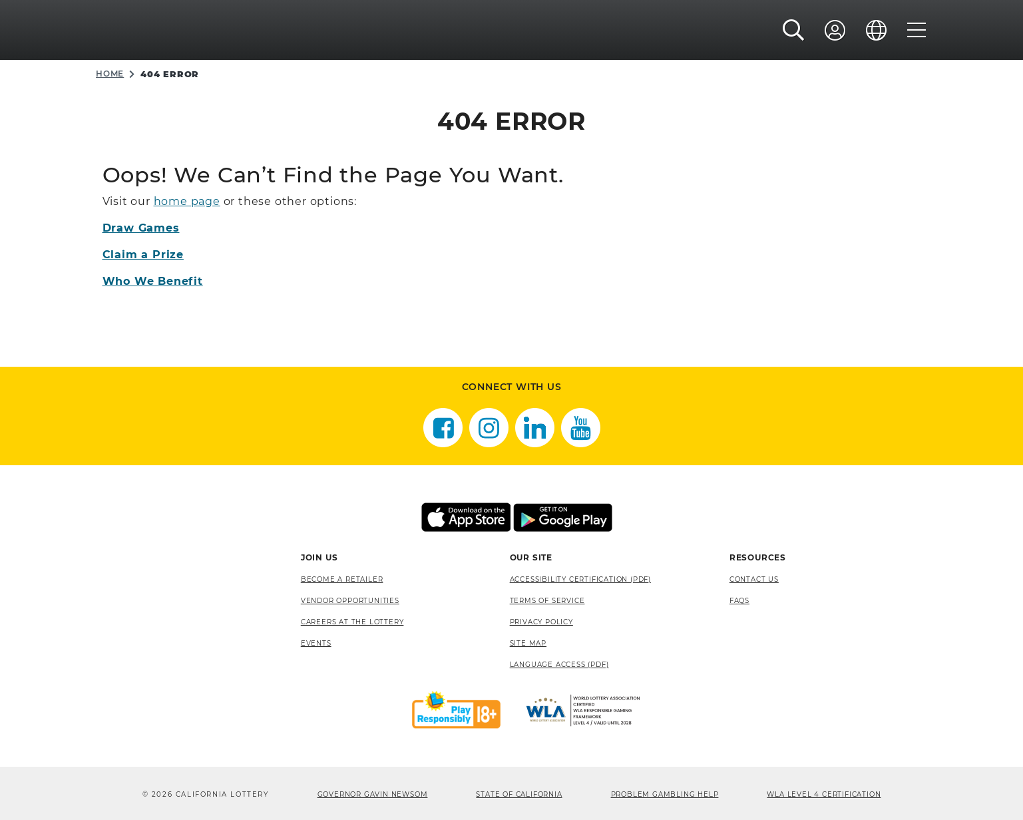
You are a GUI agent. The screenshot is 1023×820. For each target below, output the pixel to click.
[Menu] (917, 31)
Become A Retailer (342, 579)
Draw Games (141, 228)
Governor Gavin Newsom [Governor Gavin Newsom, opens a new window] (372, 794)
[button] (793, 31)
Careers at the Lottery (352, 622)
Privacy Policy (541, 622)
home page (187, 201)
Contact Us (754, 579)
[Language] (876, 31)
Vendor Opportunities (350, 600)
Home (110, 74)
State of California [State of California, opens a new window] (519, 794)
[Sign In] (835, 31)
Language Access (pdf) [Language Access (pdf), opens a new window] (559, 664)
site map (528, 643)
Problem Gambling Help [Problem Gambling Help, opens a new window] (665, 794)
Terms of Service (547, 600)
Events (316, 643)
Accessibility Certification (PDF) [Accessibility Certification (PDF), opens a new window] (580, 579)
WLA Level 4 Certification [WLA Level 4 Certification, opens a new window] (824, 794)
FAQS (739, 600)
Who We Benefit (152, 281)
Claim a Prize (143, 254)
